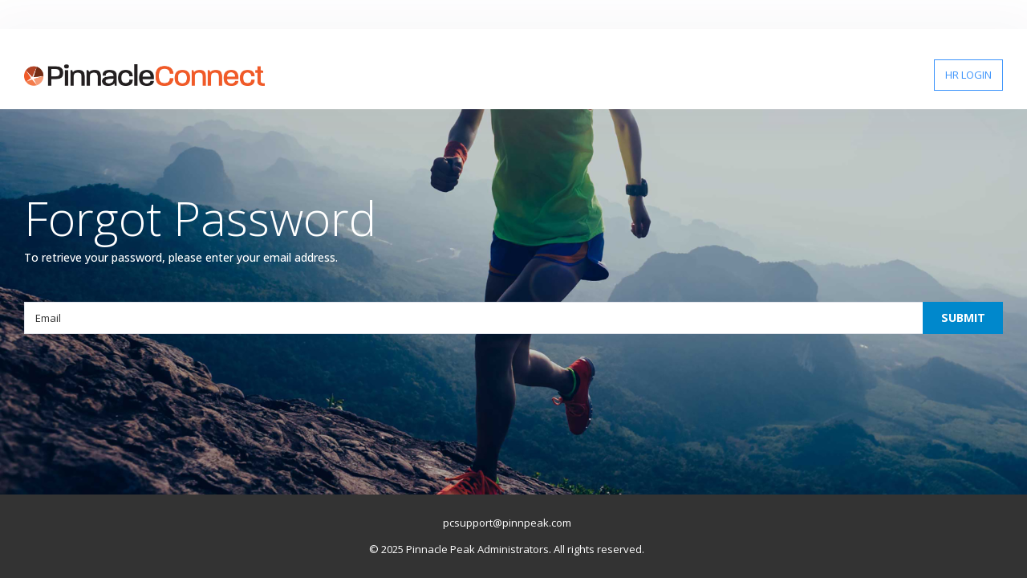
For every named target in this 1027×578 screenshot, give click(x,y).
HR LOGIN (968, 74)
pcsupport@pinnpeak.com (507, 522)
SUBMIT (963, 317)
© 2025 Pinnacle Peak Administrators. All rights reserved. (506, 549)
